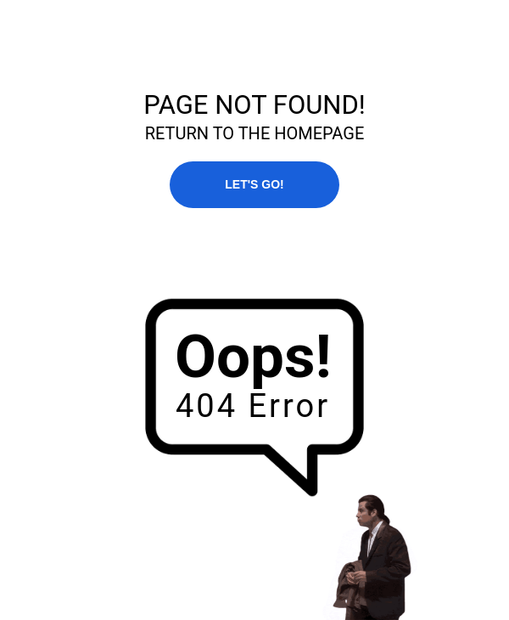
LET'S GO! (254, 184)
